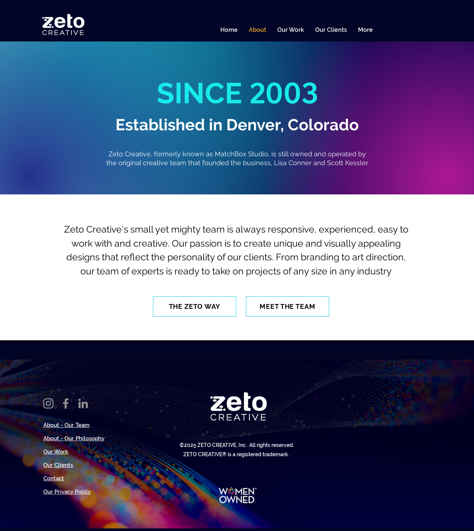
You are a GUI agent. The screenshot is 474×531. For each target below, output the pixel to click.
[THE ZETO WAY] (194, 306)
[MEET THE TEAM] (287, 306)
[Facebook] (66, 403)
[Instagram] (48, 403)
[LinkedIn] (83, 403)
